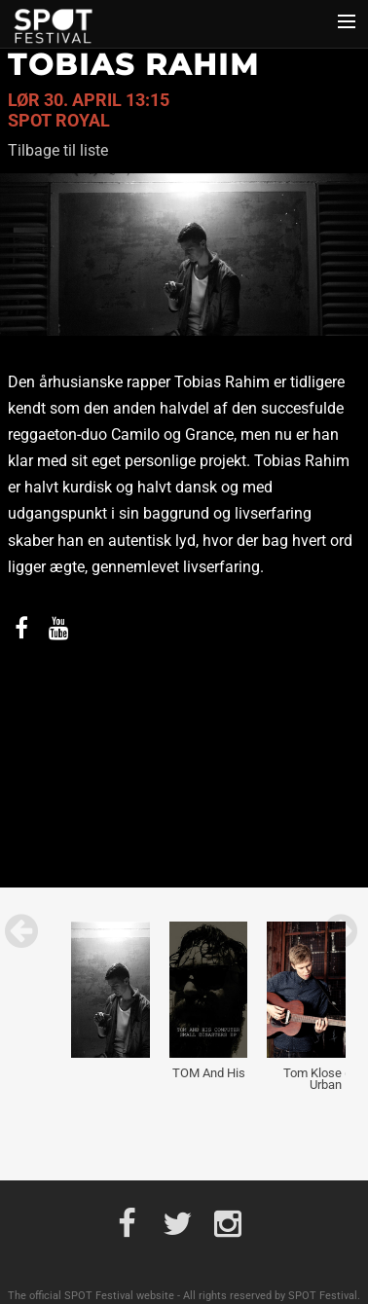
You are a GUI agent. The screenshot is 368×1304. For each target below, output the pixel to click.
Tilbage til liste (58, 150)
